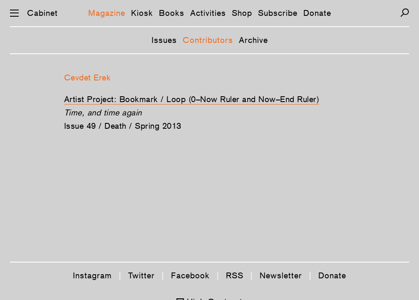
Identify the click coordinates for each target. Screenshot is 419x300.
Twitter (141, 275)
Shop (242, 13)
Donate (317, 13)
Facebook (190, 275)
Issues (164, 40)
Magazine (106, 13)
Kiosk (142, 13)
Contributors (208, 40)
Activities (208, 13)
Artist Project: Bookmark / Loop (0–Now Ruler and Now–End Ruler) (192, 99)
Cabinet (42, 13)
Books (171, 13)
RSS (234, 275)
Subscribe (278, 13)
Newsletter (281, 275)
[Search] (404, 12)
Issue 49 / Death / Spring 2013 (122, 126)
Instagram (92, 275)
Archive (253, 40)
